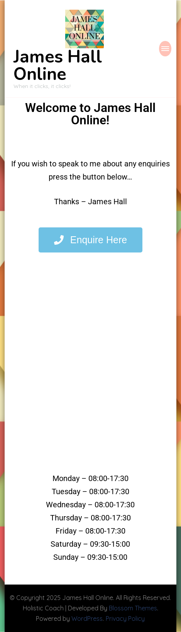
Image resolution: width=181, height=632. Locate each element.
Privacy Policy (125, 618)
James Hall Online (58, 65)
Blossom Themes (133, 608)
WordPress (87, 618)
